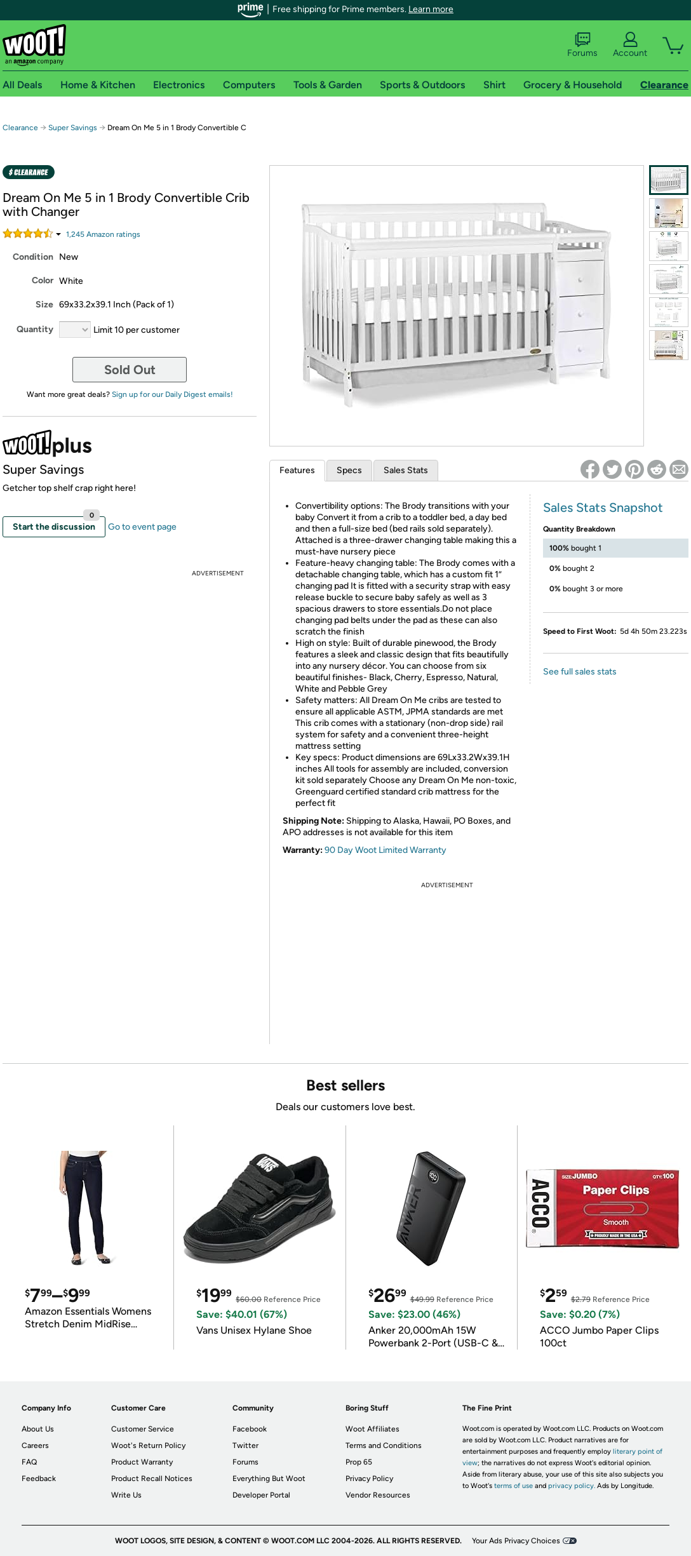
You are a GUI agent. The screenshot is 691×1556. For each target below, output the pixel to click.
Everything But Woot (268, 1478)
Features (297, 470)
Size (44, 304)
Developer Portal (261, 1495)
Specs (349, 470)
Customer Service (142, 1429)
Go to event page (142, 526)
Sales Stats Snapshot (603, 507)
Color (42, 280)
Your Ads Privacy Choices (516, 1540)
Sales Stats (406, 470)
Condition (33, 257)
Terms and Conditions (384, 1445)
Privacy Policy (369, 1478)
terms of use (513, 1486)
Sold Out (130, 369)
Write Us (126, 1495)
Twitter (245, 1445)
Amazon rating (103, 234)
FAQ (29, 1462)
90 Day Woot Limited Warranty (385, 850)
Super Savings (72, 127)
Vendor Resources (378, 1495)
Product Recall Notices (151, 1478)
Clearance (20, 127)
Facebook (249, 1429)
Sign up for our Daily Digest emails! (172, 394)
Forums (582, 45)
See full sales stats (580, 671)
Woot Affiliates (372, 1429)
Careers (35, 1445)
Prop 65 (359, 1462)
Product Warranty (142, 1462)
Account (630, 45)
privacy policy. (571, 1486)
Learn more (430, 9)
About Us (38, 1429)
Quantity (35, 329)
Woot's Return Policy (148, 1445)
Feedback (39, 1478)
